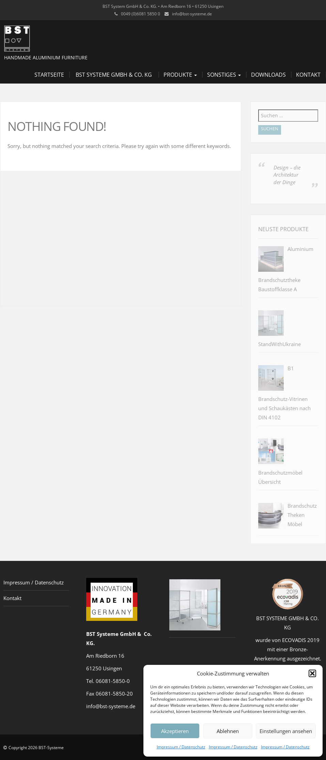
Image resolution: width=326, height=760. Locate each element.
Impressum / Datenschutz (181, 747)
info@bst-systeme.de (192, 14)
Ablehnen (228, 731)
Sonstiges (224, 74)
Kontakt (308, 74)
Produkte (180, 74)
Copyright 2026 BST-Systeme (36, 747)
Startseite (49, 74)
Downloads (268, 74)
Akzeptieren (175, 731)
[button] (312, 673)
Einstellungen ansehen (286, 731)
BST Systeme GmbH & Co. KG (113, 74)
